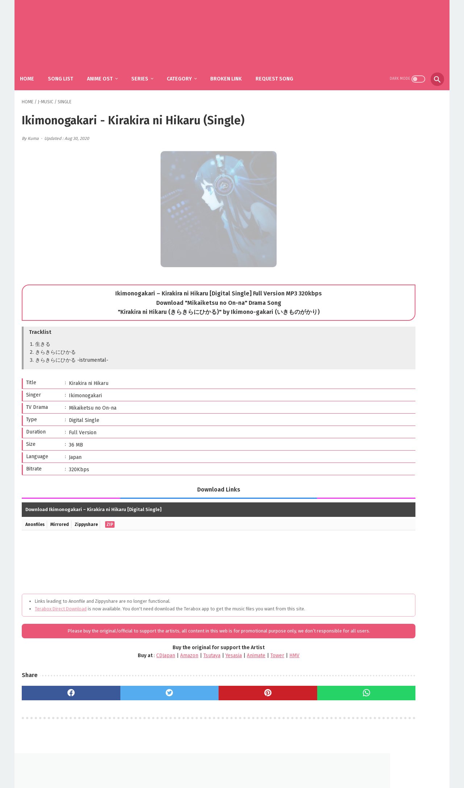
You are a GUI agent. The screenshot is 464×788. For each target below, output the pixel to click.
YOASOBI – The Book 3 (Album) (396, 397)
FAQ (221, 765)
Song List (68, 69)
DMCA (240, 765)
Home (35, 69)
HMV (240, 661)
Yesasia (179, 661)
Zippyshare (92, 515)
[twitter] (129, 698)
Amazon (135, 661)
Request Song (282, 69)
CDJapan (111, 661)
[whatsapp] (271, 698)
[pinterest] (200, 698)
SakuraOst (238, 777)
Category (186, 69)
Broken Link (233, 69)
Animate (202, 661)
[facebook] (57, 698)
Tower (223, 661)
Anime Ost (107, 69)
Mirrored (63, 515)
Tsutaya (157, 661)
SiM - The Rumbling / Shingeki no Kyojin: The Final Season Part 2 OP (396, 338)
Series (147, 69)
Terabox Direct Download (61, 599)
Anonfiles (36, 515)
